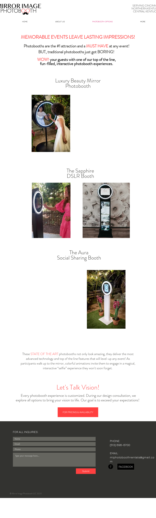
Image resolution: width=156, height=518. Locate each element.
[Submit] (86, 471)
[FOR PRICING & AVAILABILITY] (78, 412)
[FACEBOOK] (125, 466)
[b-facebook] (110, 466)
